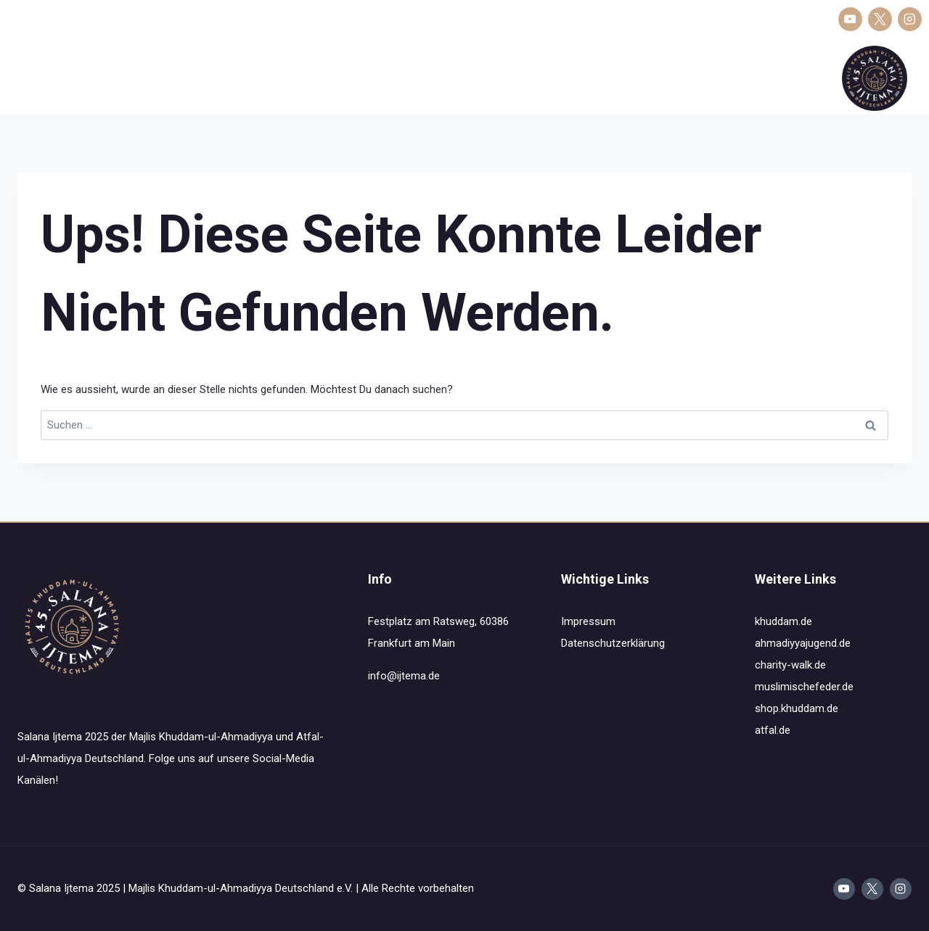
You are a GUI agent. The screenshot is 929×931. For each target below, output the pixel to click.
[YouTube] (850, 19)
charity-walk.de (790, 664)
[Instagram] (910, 19)
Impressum (588, 621)
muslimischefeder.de (804, 686)
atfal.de (772, 730)
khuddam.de (783, 621)
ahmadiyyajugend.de (803, 643)
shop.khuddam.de (796, 708)
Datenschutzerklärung (613, 643)
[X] (880, 19)
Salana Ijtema (43, 78)
